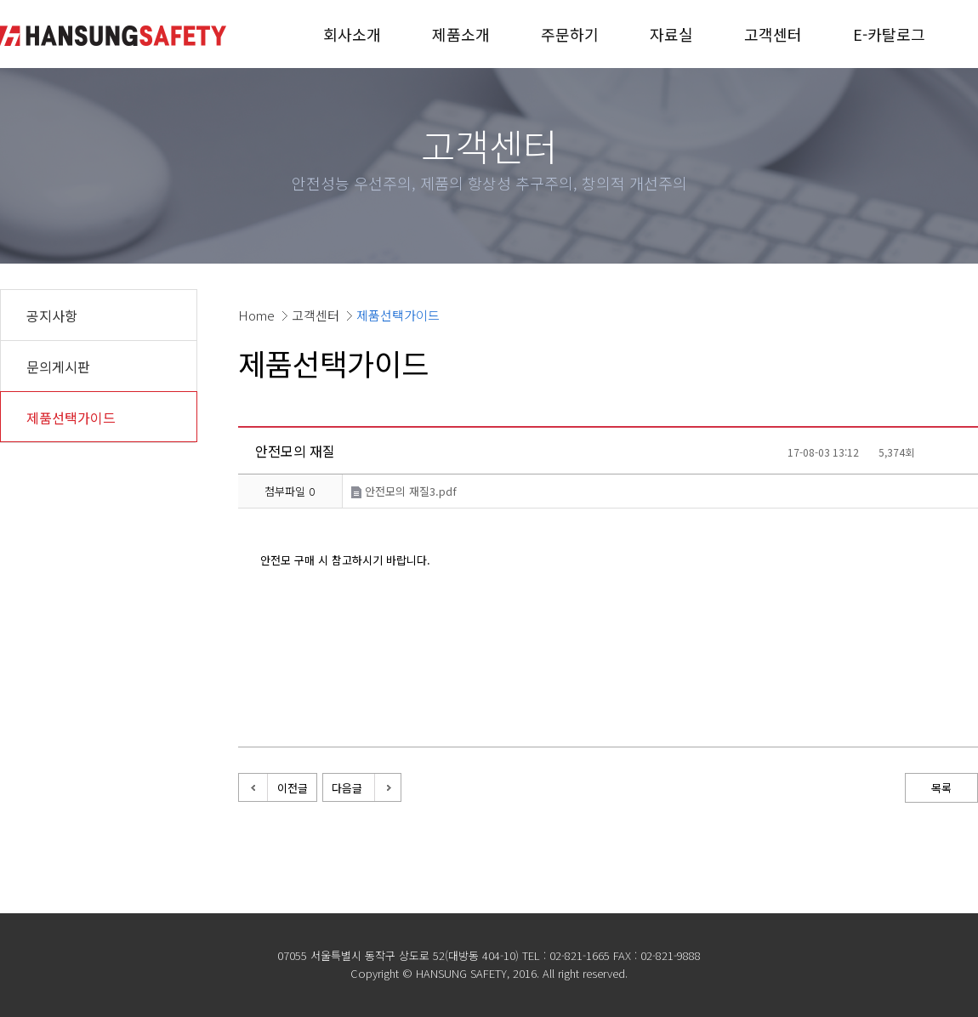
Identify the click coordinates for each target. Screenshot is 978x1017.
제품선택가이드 (71, 417)
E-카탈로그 (889, 34)
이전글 (292, 788)
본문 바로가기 (0, 0)
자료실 (671, 34)
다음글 (347, 788)
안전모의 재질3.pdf (404, 491)
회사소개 (352, 34)
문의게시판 (58, 366)
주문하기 (570, 34)
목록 (941, 788)
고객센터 (773, 34)
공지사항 (51, 315)
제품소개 (461, 34)
